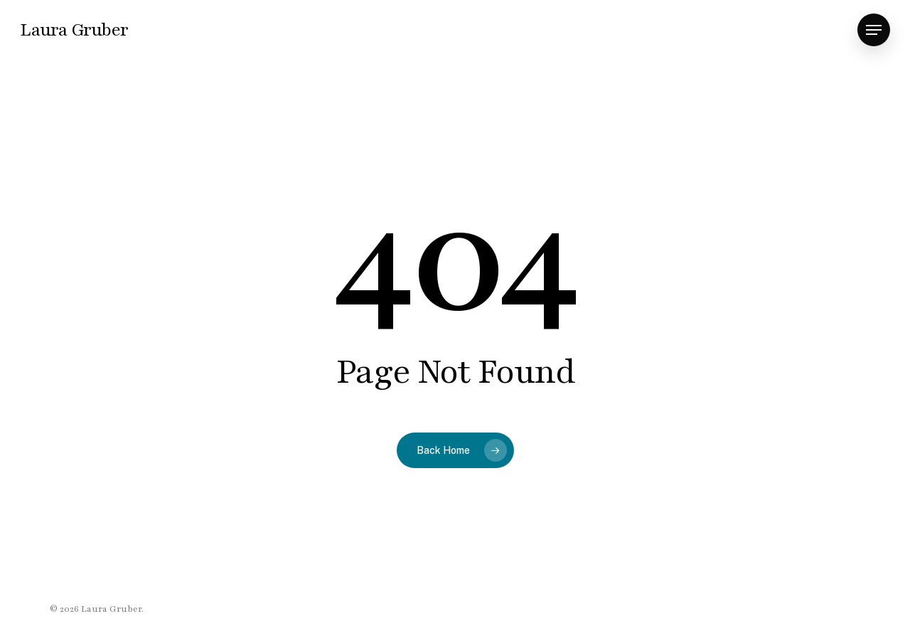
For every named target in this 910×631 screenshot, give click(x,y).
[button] (873, 30)
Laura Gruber (74, 30)
